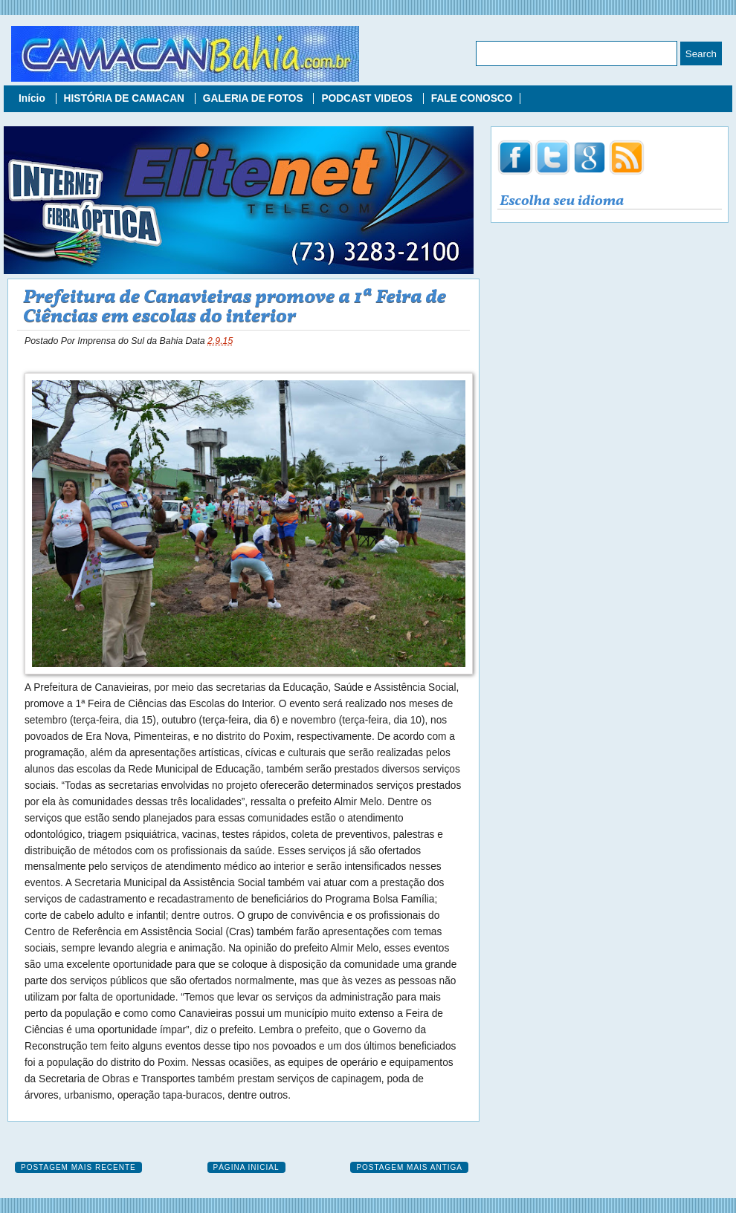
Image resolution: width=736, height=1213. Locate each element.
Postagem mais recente (78, 1167)
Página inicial (246, 1167)
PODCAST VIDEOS (368, 98)
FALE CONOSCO (472, 98)
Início (33, 98)
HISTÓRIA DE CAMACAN (125, 98)
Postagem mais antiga (409, 1167)
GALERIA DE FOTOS (254, 98)
